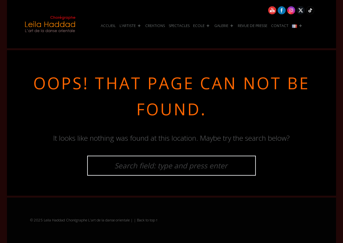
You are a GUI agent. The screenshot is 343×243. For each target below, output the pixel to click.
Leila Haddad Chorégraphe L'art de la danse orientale (87, 220)
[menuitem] (108, 26)
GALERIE (224, 25)
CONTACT (279, 25)
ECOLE (201, 25)
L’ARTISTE (131, 25)
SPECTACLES (179, 25)
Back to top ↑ (147, 220)
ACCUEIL (108, 25)
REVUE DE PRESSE (252, 25)
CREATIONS (155, 25)
